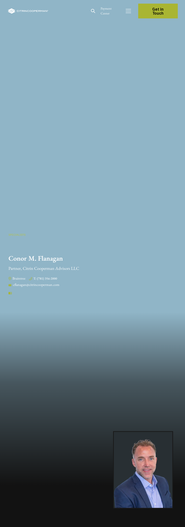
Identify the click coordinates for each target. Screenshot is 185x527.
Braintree (18, 278)
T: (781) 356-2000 (45, 278)
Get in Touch (158, 11)
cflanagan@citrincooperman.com (36, 284)
